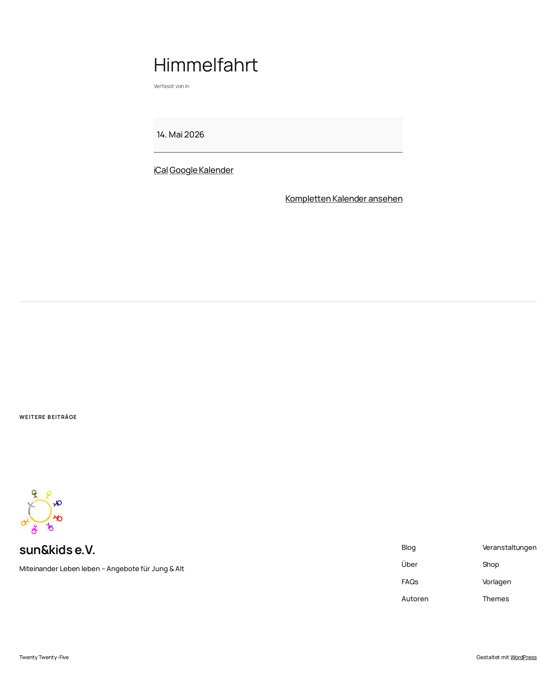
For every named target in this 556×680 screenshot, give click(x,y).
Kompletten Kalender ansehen (343, 198)
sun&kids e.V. (57, 549)
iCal (161, 170)
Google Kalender (202, 170)
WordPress (523, 657)
